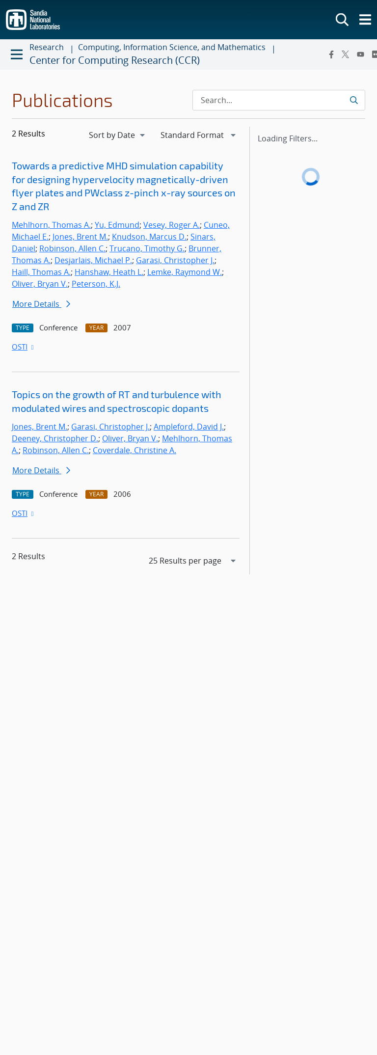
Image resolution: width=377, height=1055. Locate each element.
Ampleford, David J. (189, 426)
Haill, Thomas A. (41, 272)
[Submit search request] (353, 100)
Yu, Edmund (117, 224)
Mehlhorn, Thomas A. (51, 224)
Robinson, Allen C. (72, 248)
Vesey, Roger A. (171, 224)
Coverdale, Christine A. (134, 450)
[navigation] (118, 135)
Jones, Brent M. (80, 236)
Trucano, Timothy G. (147, 248)
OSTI (23, 347)
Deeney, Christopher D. (55, 438)
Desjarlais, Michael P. (93, 260)
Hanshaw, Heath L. (109, 272)
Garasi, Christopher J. (175, 260)
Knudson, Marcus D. (149, 236)
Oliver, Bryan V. (40, 283)
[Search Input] (278, 100)
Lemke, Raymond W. (184, 272)
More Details (41, 303)
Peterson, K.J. (96, 283)
